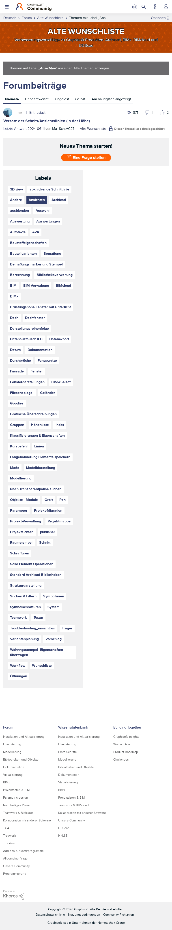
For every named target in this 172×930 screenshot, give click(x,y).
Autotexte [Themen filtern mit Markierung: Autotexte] (18, 232)
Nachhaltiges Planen (17, 805)
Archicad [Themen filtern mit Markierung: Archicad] (59, 199)
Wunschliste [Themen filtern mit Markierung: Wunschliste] (42, 665)
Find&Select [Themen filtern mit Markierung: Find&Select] (61, 382)
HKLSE (62, 835)
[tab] (12, 99)
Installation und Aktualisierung (24, 736)
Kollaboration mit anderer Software (27, 820)
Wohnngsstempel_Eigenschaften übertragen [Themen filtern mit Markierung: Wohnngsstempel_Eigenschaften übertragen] (36, 652)
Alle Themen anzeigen (91, 68)
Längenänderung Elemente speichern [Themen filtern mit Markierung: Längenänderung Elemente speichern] (40, 457)
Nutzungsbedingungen (84, 914)
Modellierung (12, 752)
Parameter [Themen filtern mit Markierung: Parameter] (18, 510)
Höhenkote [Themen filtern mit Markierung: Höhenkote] (40, 424)
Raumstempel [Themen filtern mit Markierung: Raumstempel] (21, 542)
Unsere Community (16, 866)
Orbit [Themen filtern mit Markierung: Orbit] (49, 499)
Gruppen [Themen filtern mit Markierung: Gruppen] (17, 424)
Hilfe (155, 6)
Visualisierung (13, 774)
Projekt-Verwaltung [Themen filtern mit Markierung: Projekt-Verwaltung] (25, 521)
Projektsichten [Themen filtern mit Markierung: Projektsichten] (21, 531)
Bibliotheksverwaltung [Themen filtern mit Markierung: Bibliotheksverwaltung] (55, 274)
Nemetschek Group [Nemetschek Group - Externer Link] (111, 922)
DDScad (63, 828)
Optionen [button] (158, 17)
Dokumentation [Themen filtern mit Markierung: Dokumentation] (40, 349)
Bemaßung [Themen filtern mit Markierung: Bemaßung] (52, 253)
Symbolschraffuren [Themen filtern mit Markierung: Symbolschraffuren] (25, 606)
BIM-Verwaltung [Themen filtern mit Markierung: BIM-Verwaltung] (36, 285)
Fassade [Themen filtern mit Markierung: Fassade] (17, 371)
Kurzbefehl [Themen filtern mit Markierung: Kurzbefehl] (19, 446)
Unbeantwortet (37, 99)
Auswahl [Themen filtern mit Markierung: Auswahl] (42, 210)
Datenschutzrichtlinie (50, 914)
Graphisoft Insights (126, 736)
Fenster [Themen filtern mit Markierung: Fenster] (36, 371)
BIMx (6, 782)
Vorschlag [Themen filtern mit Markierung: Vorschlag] (53, 638)
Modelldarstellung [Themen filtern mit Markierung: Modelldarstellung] (40, 467)
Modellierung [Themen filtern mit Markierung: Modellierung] (20, 478)
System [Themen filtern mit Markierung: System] (53, 606)
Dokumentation (13, 767)
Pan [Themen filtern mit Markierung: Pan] (62, 499)
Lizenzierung (12, 744)
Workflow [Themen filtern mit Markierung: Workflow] (17, 665)
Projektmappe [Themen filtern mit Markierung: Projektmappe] (59, 521)
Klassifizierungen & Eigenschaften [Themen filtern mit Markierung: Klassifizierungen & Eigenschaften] (37, 435)
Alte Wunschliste (93, 128)
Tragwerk (9, 835)
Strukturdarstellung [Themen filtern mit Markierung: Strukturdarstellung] (25, 585)
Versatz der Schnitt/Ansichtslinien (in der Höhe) (46, 121)
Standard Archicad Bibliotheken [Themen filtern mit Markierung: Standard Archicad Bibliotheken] (35, 574)
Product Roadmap (125, 752)
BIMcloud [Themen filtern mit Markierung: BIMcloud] (63, 285)
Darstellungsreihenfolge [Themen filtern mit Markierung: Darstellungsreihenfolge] (29, 328)
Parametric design (15, 797)
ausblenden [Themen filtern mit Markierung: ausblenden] (19, 210)
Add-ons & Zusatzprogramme (23, 851)
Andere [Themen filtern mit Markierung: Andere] (16, 199)
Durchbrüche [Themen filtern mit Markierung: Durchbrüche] (20, 360)
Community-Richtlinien (118, 914)
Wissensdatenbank (73, 727)
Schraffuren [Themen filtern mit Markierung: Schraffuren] (19, 553)
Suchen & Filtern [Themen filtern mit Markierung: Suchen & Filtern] (23, 596)
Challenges (121, 759)
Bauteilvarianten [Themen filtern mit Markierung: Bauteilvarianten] (23, 253)
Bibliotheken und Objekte (21, 759)
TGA (6, 828)
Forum (8, 727)
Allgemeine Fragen (16, 858)
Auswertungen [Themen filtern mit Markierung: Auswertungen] (48, 221)
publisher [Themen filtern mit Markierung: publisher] (47, 531)
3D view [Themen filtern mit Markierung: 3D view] (16, 189)
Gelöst (80, 99)
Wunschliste (121, 744)
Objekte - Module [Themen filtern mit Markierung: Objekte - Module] (24, 499)
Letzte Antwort (15, 128)
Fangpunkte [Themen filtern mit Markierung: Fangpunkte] (47, 360)
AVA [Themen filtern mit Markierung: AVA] (35, 232)
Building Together (127, 727)
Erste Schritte (67, 752)
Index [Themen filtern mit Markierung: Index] (60, 424)
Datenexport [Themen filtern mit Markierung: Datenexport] (59, 339)
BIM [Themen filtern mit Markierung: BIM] (13, 285)
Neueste (12, 99)
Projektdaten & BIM (16, 790)
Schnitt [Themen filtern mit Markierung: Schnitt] (44, 542)
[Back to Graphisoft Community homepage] (34, 6)
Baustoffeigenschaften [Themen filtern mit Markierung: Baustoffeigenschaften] (28, 242)
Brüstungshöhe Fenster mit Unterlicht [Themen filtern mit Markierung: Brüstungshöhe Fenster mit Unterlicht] (40, 307)
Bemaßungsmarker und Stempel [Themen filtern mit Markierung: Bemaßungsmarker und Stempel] (36, 264)
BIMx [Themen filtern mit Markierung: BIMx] (14, 296)
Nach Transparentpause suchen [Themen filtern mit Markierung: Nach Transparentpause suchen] (35, 489)
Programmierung (14, 873)
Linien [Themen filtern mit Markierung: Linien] (39, 446)
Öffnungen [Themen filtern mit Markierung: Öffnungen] (18, 676)
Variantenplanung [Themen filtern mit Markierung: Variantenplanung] (24, 638)
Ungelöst (62, 99)
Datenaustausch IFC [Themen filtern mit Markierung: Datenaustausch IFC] (26, 339)
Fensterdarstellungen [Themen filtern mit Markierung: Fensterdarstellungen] (27, 382)
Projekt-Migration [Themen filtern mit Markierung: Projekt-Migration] (48, 510)
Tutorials (9, 843)
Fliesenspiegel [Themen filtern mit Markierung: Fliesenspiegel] (21, 392)
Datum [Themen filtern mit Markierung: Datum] (15, 349)
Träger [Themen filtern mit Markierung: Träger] (67, 628)
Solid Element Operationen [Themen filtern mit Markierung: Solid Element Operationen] (31, 564)
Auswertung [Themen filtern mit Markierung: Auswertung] (20, 221)
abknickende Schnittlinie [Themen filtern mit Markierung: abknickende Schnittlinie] (49, 189)
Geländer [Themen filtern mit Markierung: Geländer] (47, 392)
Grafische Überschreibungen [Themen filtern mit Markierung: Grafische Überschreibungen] (33, 414)
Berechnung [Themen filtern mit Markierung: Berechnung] (20, 274)
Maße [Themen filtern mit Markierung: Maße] (14, 467)
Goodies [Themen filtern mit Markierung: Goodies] (17, 403)
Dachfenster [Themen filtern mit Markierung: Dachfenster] (35, 317)
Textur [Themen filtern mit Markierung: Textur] (38, 617)
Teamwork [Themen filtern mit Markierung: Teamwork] (18, 617)
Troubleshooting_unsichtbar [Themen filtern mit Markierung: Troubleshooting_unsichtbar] (32, 628)
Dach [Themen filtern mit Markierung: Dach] (14, 317)
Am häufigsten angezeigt (111, 99)
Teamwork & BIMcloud (18, 812)
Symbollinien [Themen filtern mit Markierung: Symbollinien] (53, 596)
